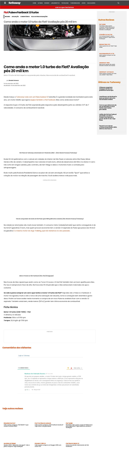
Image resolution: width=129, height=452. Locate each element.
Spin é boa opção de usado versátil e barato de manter (107, 64)
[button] (118, 2)
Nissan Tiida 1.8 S (104, 44)
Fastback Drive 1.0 (72, 443)
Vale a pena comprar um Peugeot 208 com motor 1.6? (48, 445)
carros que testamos (64, 7)
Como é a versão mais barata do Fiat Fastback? (77, 445)
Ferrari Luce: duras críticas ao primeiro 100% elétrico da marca (108, 127)
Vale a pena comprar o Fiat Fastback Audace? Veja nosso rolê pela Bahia (49, 425)
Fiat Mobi (69, 423)
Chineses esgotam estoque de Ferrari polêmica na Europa (106, 88)
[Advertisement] (49, 57)
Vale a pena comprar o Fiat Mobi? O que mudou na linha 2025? (16, 425)
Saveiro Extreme (10, 443)
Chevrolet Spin (104, 62)
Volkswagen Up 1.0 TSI (106, 53)
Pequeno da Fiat (9, 423)
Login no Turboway (24, 355)
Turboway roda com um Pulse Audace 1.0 (32, 97)
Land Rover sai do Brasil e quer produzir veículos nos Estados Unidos (108, 98)
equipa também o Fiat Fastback (42, 100)
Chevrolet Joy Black (106, 72)
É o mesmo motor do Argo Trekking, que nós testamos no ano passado (42, 231)
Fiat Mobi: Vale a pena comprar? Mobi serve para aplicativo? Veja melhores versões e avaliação (79, 426)
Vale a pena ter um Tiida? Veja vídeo (108, 46)
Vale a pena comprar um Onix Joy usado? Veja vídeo (107, 74)
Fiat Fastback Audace (43, 423)
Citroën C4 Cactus (105, 34)
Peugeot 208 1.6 (40, 443)
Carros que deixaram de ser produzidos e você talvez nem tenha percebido (107, 107)
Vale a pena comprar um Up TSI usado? (107, 55)
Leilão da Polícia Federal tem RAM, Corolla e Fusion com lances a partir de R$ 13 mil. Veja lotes (108, 117)
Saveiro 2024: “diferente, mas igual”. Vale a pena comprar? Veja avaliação (17, 445)
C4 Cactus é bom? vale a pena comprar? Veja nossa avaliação (107, 37)
